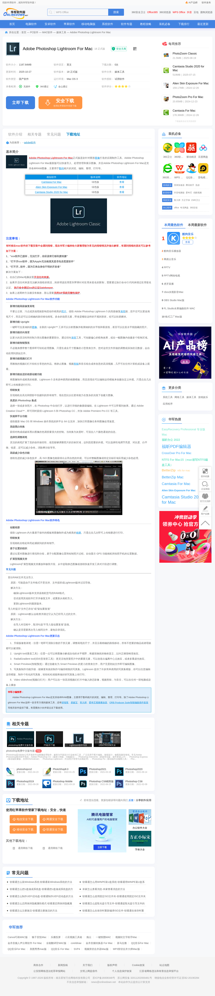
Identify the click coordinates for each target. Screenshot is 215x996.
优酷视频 (197, 192)
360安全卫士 (138, 12)
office (176, 207)
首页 (12, 24)
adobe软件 (30, 142)
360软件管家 (180, 156)
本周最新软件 (197, 225)
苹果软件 (69, 24)
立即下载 (20, 102)
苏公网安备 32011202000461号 (135, 977)
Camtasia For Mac (51, 182)
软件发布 (206, 2)
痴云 (88, 937)
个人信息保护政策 (122, 971)
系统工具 (168, 397)
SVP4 (77, 949)
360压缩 (193, 207)
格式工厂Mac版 (173, 316)
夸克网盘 (184, 207)
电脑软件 (31, 24)
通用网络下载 (22, 848)
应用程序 (168, 403)
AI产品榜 (193, 2)
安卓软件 (50, 24)
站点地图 (164, 965)
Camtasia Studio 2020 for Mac (51, 192)
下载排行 (183, 24)
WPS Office (179, 12)
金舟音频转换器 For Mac (99, 943)
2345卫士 (195, 200)
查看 (121, 182)
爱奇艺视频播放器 (98, 702)
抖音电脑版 (179, 192)
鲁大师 (177, 200)
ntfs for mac (183, 470)
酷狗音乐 (187, 234)
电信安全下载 (22, 819)
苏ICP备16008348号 (104, 977)
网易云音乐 (170, 259)
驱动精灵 (191, 156)
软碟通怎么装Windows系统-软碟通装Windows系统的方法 (41, 882)
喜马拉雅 (122, 943)
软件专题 (126, 24)
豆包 (196, 12)
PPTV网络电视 (172, 275)
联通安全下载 (52, 830)
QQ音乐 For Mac (60, 949)
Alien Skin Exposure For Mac (51, 187)
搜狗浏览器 (206, 12)
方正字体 (186, 200)
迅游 (197, 185)
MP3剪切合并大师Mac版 (126, 949)
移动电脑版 (88, 24)
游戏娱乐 (203, 397)
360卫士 (167, 156)
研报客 (65, 702)
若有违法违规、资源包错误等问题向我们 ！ (110, 800)
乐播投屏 (56, 937)
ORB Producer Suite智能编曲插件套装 (128, 702)
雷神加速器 (179, 185)
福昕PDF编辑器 (176, 446)
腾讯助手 (190, 185)
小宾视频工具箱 (73, 937)
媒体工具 (61, 32)
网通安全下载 (52, 819)
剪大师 (83, 702)
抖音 (189, 12)
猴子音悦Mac (39, 937)
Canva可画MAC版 (18, 937)
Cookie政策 (138, 965)
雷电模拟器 (203, 177)
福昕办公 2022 (171, 439)
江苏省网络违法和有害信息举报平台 (159, 971)
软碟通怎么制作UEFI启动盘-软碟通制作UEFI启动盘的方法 (41, 896)
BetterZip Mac (172, 477)
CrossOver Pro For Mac (176, 453)
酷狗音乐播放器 (172, 251)
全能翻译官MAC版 (56, 943)
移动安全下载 (22, 830)
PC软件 (34, 32)
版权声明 (112, 965)
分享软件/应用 (143, 800)
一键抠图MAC (103, 937)
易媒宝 (74, 702)
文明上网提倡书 (88, 971)
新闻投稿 (63, 965)
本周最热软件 (173, 225)
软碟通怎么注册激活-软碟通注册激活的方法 (33, 910)
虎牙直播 (169, 283)
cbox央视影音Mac (173, 292)
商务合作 (38, 965)
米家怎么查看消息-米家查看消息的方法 (103, 889)
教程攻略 (145, 24)
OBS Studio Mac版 (174, 300)
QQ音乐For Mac (140, 943)
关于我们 (87, 965)
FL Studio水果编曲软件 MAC (179, 308)
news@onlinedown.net (103, 982)
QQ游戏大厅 (191, 177)
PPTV (167, 267)
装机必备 (164, 24)
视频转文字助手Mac (126, 937)
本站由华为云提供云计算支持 (134, 982)
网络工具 (179, 397)
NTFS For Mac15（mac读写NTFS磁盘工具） (185, 460)
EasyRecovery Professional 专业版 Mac (183, 430)
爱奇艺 (189, 192)
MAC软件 (47, 32)
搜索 (116, 12)
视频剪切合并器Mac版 (96, 949)
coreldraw (76, 943)
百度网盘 (203, 156)
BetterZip (169, 470)
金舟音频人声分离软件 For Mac (25, 943)
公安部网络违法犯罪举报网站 (49, 971)
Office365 (152, 12)
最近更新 (203, 24)
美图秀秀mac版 (38, 949)
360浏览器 (165, 12)
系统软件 (107, 24)
